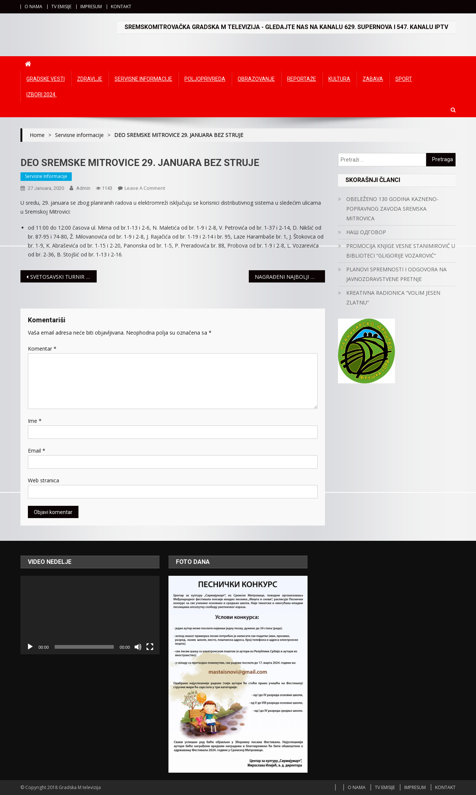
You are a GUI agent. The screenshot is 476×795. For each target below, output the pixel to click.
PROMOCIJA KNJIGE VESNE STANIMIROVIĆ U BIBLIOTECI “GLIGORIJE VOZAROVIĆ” (400, 250)
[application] (90, 615)
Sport (403, 79)
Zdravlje (89, 79)
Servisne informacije (143, 79)
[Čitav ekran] (150, 647)
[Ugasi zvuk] (138, 647)
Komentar (42, 348)
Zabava (373, 79)
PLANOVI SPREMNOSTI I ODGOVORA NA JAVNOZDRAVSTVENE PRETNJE (396, 274)
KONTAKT (121, 6)
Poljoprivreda (204, 79)
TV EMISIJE (61, 6)
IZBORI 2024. (41, 95)
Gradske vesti (45, 79)
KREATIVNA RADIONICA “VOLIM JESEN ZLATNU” (393, 297)
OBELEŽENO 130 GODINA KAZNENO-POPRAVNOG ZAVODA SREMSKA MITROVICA (392, 208)
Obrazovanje (256, 79)
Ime (35, 420)
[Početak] (30, 647)
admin (83, 188)
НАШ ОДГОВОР (366, 232)
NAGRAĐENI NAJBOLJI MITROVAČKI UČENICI (290, 276)
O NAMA (33, 6)
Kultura (339, 79)
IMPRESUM (91, 6)
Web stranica (43, 480)
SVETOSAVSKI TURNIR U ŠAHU (63, 276)
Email (36, 450)
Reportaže (301, 79)
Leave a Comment (145, 188)
